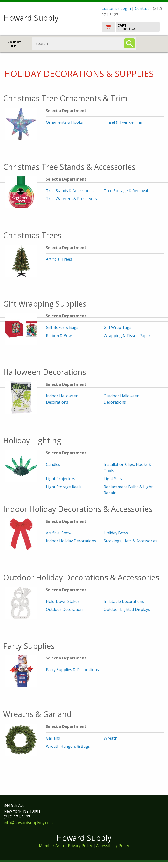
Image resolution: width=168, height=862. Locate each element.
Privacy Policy (80, 845)
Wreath (110, 738)
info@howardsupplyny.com (28, 822)
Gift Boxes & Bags (62, 327)
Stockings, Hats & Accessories (130, 540)
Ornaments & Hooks (64, 122)
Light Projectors (60, 478)
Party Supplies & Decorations (72, 669)
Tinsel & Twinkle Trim (123, 122)
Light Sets (113, 478)
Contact (142, 8)
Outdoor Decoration (64, 609)
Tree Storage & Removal (126, 190)
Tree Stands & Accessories (70, 190)
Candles (53, 464)
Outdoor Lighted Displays (127, 609)
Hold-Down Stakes (63, 601)
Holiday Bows (116, 533)
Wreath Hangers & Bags (68, 746)
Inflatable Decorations (124, 601)
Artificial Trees (59, 259)
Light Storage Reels (63, 486)
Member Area (51, 845)
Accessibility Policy (112, 845)
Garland (53, 738)
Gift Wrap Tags (117, 327)
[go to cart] (133, 27)
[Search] (129, 43)
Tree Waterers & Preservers (71, 198)
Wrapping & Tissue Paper (127, 335)
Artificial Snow (58, 533)
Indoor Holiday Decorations (71, 540)
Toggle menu (155, 43)
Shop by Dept (14, 44)
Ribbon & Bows (59, 335)
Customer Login (116, 8)
